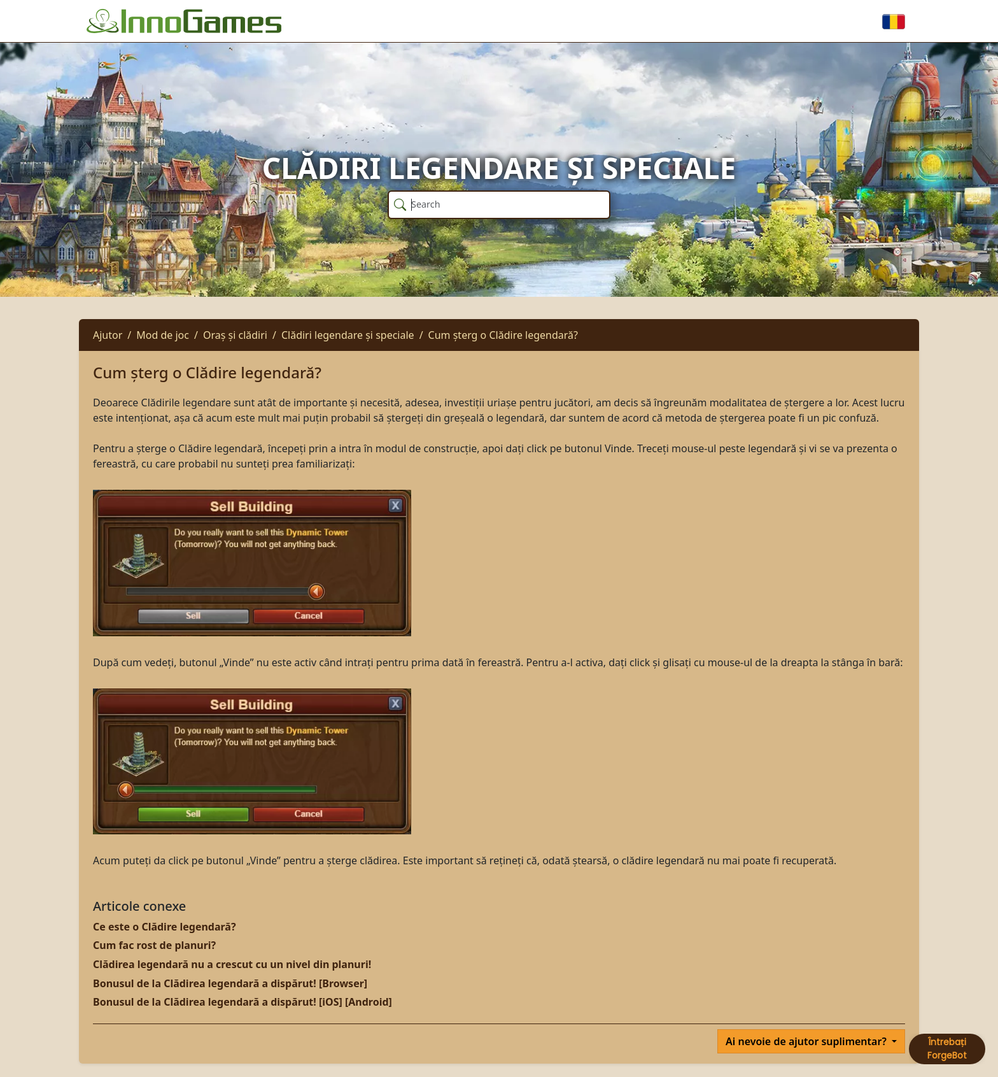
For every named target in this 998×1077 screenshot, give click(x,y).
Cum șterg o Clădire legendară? (503, 335)
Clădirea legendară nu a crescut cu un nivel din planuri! (232, 964)
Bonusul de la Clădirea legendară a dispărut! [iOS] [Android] (242, 1002)
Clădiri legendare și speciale (347, 335)
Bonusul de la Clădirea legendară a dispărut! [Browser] (230, 983)
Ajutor (107, 335)
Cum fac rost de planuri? (154, 945)
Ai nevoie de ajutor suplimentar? (807, 1041)
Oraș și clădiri (235, 335)
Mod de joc (162, 335)
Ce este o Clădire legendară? (164, 927)
